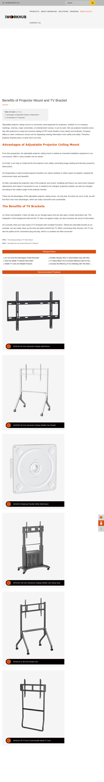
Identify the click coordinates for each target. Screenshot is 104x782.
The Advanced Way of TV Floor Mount (20, 240)
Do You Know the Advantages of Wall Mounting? (22, 258)
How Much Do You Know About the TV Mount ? (23, 243)
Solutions (63, 11)
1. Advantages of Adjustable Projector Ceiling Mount (22, 115)
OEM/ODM (74, 11)
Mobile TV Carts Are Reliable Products (18, 264)
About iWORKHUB (49, 11)
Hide (19, 112)
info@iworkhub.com (10, 3)
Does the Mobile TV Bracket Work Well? (19, 261)
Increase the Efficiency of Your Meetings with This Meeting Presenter (71, 264)
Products (34, 11)
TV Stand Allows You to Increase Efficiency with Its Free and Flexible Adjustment (71, 261)
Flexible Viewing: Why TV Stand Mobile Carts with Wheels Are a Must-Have (71, 258)
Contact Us (35, 23)
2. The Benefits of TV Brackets (15, 117)
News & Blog (86, 11)
